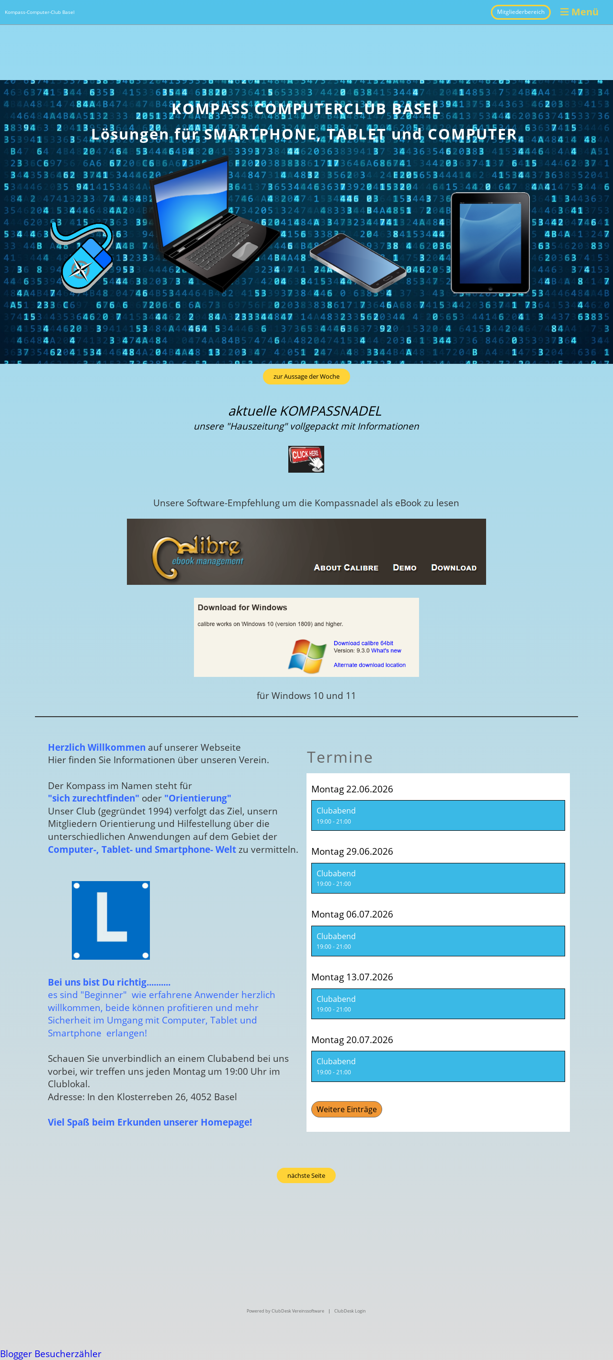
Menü (579, 11)
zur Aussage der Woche (306, 376)
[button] (438, 815)
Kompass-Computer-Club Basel (40, 12)
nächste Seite (306, 1175)
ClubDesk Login (350, 1311)
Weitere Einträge (347, 1109)
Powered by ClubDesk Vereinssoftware (285, 1311)
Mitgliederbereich (521, 12)
